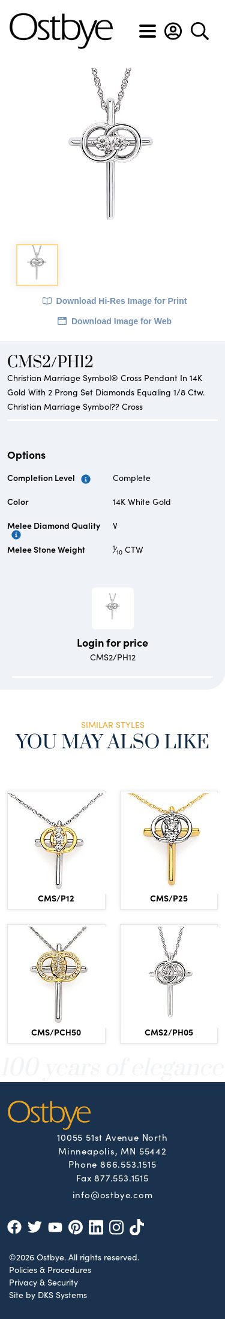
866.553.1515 (128, 1163)
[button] (173, 31)
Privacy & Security (43, 1282)
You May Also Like (112, 742)
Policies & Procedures (50, 1269)
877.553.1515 (121, 1177)
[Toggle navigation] (148, 31)
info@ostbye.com (113, 1194)
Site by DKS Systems (48, 1294)
